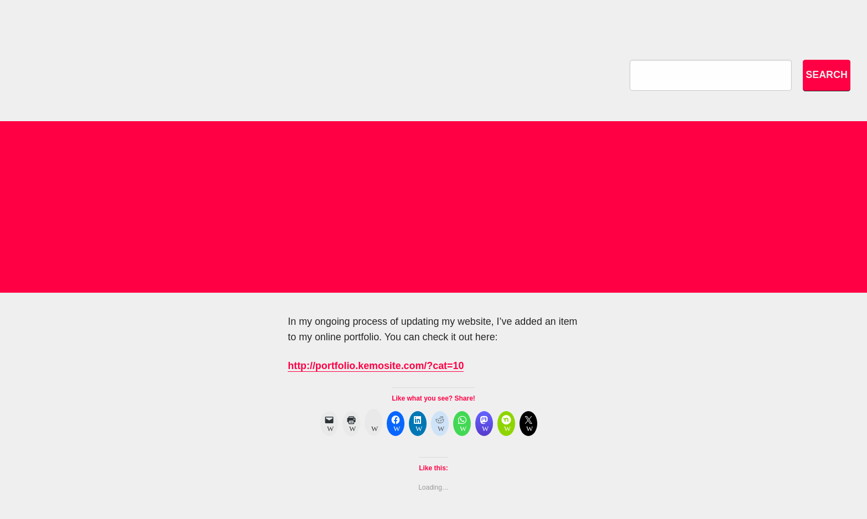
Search (826, 74)
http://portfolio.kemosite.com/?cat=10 (376, 365)
